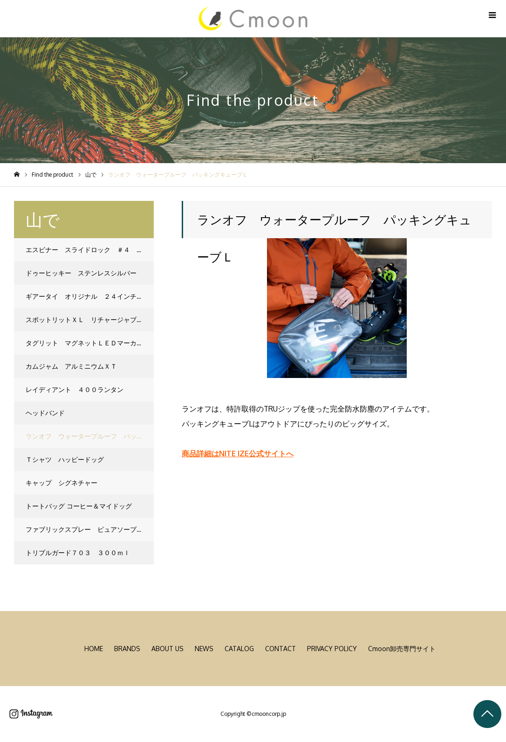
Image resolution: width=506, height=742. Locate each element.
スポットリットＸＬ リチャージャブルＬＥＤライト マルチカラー (90, 319)
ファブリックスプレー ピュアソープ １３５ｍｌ (90, 529)
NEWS (204, 649)
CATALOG (239, 649)
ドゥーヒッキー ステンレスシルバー (81, 273)
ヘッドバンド (45, 413)
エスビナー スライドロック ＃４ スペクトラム (90, 250)
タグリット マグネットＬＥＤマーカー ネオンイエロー (90, 343)
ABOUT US (167, 649)
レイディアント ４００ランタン (74, 389)
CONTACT (280, 649)
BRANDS (127, 649)
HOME (93, 649)
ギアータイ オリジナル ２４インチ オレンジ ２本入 (90, 296)
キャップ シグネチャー (61, 483)
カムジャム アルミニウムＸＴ (71, 366)
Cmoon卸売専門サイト (402, 649)
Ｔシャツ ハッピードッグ (65, 459)
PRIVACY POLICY (332, 649)
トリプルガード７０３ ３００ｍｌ (78, 552)
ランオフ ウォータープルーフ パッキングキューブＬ (90, 436)
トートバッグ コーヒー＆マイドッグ (79, 506)
